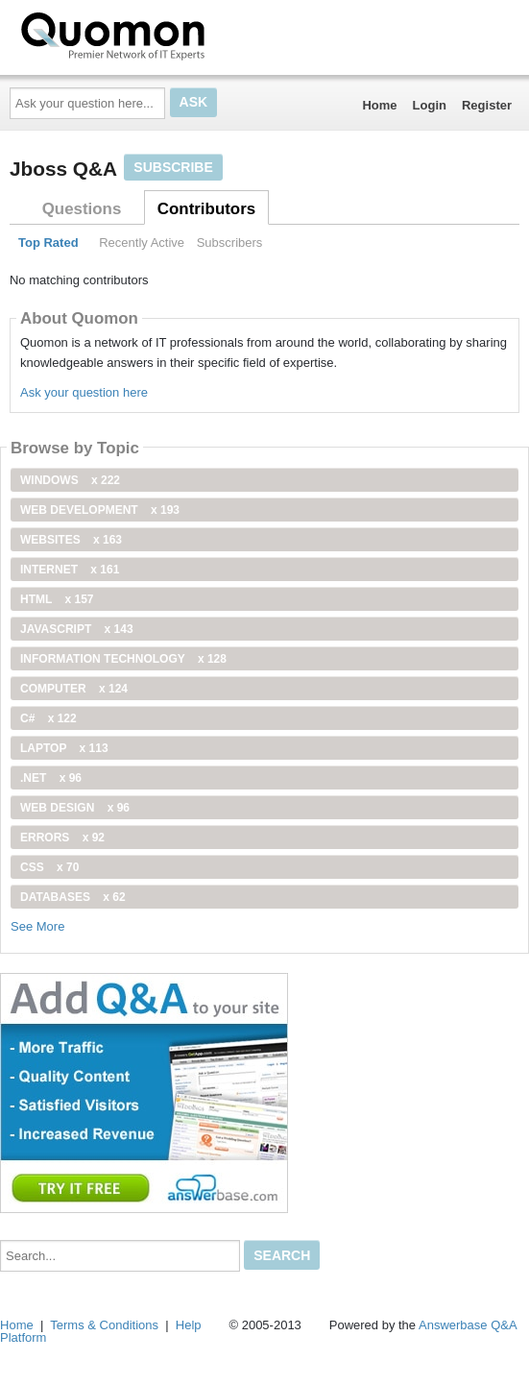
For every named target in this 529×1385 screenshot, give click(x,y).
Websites (71, 540)
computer (74, 688)
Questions (82, 209)
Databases (73, 897)
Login (429, 105)
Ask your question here (84, 392)
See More (37, 926)
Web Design (75, 807)
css (49, 867)
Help (189, 1325)
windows (70, 480)
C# (48, 718)
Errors (62, 837)
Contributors (206, 209)
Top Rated (48, 242)
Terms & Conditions (104, 1325)
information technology (123, 659)
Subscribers (230, 242)
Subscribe (172, 167)
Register (487, 105)
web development (100, 510)
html (56, 599)
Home (379, 105)
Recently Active (141, 242)
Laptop (64, 748)
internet (69, 569)
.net (51, 778)
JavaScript (76, 629)
